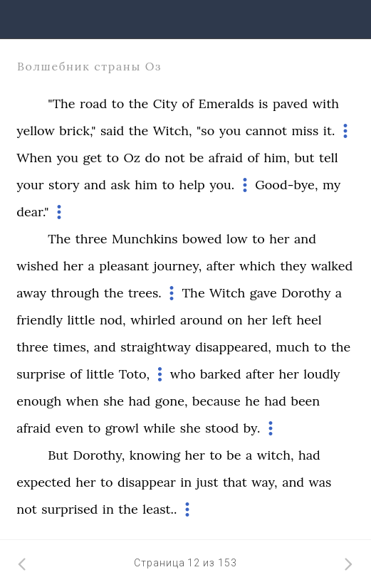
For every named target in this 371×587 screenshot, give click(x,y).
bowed (201, 239)
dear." (32, 211)
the (139, 103)
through (75, 293)
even (69, 428)
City (165, 103)
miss (304, 130)
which (257, 266)
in (186, 482)
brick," (77, 130)
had (140, 401)
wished (37, 266)
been (305, 401)
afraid (226, 157)
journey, (178, 266)
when (82, 401)
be (196, 157)
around (201, 320)
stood (222, 428)
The (59, 239)
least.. (159, 509)
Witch (227, 293)
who (183, 374)
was (320, 482)
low (237, 239)
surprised (69, 509)
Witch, (172, 130)
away (31, 293)
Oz (131, 157)
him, (276, 157)
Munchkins (145, 239)
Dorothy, (99, 455)
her (279, 239)
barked (220, 374)
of (188, 103)
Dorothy (305, 293)
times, (71, 347)
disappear (146, 482)
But (58, 455)
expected (43, 482)
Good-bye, (286, 184)
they (293, 266)
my (331, 184)
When (34, 157)
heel (308, 320)
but (304, 157)
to (118, 103)
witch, (275, 455)
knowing (155, 455)
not (174, 157)
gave (263, 293)
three (91, 239)
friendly (39, 320)
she (113, 401)
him (146, 184)
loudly (321, 374)
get (92, 157)
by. (252, 428)
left (282, 320)
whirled (152, 320)
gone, (171, 401)
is (263, 103)
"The (61, 103)
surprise (41, 374)
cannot (266, 130)
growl (122, 428)
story (63, 184)
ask (120, 184)
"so (205, 130)
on (234, 320)
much (292, 347)
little (81, 320)
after (221, 266)
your (29, 184)
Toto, (134, 374)
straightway (155, 347)
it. (329, 130)
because (216, 401)
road (93, 103)
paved (290, 103)
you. (221, 184)
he (252, 401)
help (192, 184)
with (326, 103)
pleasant (124, 266)
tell (328, 157)
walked (331, 266)
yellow (35, 130)
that (235, 482)
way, (264, 482)
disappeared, (233, 347)
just (208, 482)
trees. (145, 293)
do (152, 157)
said (112, 130)
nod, (113, 320)
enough (38, 401)
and (95, 184)
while (159, 428)
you (230, 130)
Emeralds (226, 103)
